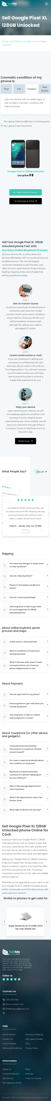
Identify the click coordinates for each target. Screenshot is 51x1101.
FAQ (27, 1043)
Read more (25, 441)
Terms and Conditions (12, 1048)
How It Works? (9, 1034)
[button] (8, 508)
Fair (19, 89)
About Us (7, 1069)
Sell (12, 41)
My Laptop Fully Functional (25, 126)
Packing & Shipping (34, 1034)
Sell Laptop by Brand (12, 1083)
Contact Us (7, 1039)
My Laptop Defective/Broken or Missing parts (25, 121)
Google (27, 41)
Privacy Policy (32, 1048)
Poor (6, 89)
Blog (28, 1069)
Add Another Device (25, 192)
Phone (18, 41)
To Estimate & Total (25, 201)
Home (5, 41)
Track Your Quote (33, 1078)
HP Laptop (25, 530)
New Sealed (44, 89)
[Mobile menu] (46, 4)
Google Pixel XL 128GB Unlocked (25, 172)
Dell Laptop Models (34, 1039)
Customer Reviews (11, 1074)
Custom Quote (9, 1043)
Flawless (31, 89)
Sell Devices (8, 1078)
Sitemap (29, 1074)
